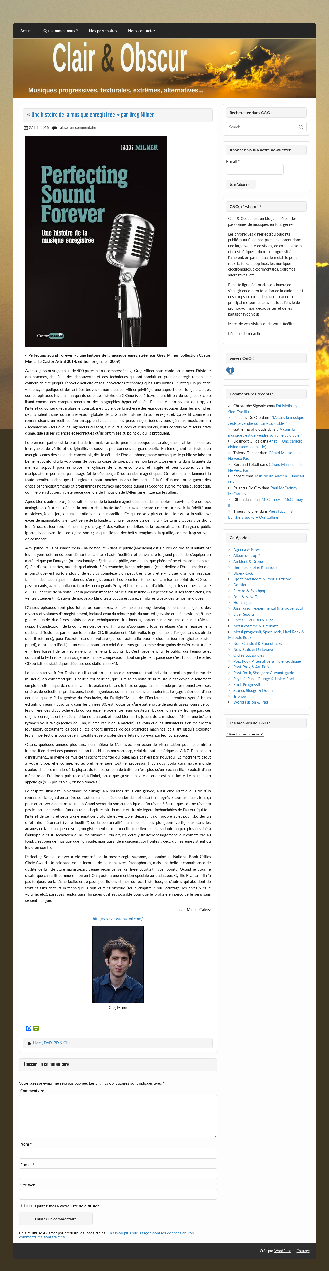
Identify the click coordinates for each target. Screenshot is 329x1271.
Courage (303, 1251)
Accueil (26, 30)
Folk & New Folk (247, 596)
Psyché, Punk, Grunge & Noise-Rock (264, 678)
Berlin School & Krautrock (255, 567)
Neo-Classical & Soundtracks (257, 643)
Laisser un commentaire (77, 127)
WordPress (282, 1251)
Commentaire (33, 1091)
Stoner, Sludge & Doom (253, 690)
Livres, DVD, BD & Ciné (51, 1043)
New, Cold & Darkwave (253, 649)
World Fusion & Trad (250, 702)
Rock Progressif (246, 684)
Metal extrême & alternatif (255, 626)
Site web (27, 1185)
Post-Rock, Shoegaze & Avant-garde (263, 672)
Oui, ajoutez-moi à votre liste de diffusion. (60, 1206)
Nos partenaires (103, 30)
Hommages (242, 602)
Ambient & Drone (248, 561)
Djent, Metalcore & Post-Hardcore (262, 578)
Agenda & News (247, 549)
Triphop (239, 696)
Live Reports (244, 614)
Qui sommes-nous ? (60, 30)
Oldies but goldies (248, 655)
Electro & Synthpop (249, 590)
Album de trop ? (246, 555)
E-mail (27, 1165)
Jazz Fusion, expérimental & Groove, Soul (268, 608)
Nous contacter (141, 30)
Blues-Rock (243, 573)
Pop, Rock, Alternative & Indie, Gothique (267, 661)
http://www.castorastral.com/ (118, 918)
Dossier (239, 584)
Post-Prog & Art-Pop (251, 666)
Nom (26, 1144)
